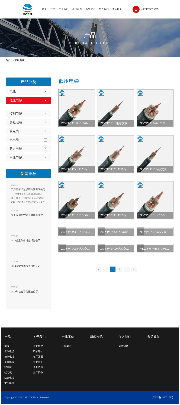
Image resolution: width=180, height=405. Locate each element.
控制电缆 (15, 113)
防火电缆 (15, 148)
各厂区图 (38, 356)
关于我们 (64, 9)
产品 (52, 9)
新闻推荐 (28, 173)
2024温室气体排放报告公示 (25, 240)
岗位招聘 (123, 346)
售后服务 (117, 9)
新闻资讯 (90, 9)
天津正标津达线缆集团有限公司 (28, 189)
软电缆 (14, 131)
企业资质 (38, 367)
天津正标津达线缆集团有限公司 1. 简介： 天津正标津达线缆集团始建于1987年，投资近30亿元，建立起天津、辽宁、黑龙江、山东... (28, 200)
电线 (12, 91)
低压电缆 (19, 60)
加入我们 (104, 9)
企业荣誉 (38, 362)
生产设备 (38, 372)
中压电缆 (15, 157)
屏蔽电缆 (15, 122)
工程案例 (66, 346)
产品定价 (38, 351)
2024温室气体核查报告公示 (25, 266)
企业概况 (38, 346)
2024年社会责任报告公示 (24, 291)
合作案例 (77, 9)
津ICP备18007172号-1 (163, 397)
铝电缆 (14, 140)
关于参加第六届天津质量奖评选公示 (30, 215)
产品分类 (28, 82)
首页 (44, 9)
